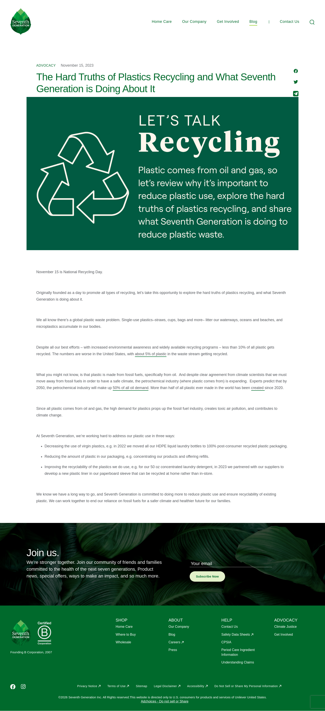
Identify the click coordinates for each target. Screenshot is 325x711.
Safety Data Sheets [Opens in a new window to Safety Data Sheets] (235, 634)
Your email (201, 563)
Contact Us (289, 22)
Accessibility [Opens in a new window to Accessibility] (195, 686)
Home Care (162, 22)
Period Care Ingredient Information (238, 652)
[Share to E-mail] (295, 94)
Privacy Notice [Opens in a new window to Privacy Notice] (87, 686)
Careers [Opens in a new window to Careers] (174, 642)
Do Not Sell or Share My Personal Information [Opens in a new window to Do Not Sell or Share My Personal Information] (246, 686)
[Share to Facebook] (296, 71)
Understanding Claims (237, 662)
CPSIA (226, 642)
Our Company (194, 22)
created (258, 388)
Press (173, 650)
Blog (253, 22)
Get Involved (228, 22)
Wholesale (123, 642)
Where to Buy (126, 634)
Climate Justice (285, 626)
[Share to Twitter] (295, 82)
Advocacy (46, 65)
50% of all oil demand (130, 388)
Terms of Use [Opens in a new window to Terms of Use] (116, 686)
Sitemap (141, 686)
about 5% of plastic (150, 354)
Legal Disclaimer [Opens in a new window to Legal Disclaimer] (165, 686)
